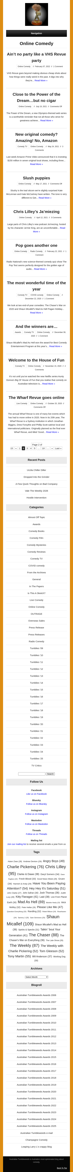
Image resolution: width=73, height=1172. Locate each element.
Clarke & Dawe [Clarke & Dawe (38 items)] (28, 874)
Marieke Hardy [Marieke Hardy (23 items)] (53, 902)
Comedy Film (36, 538)
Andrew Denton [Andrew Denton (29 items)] (32, 861)
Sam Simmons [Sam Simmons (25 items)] (37, 918)
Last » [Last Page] (58, 448)
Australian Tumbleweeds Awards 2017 (36, 1071)
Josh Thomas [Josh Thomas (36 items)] (49, 892)
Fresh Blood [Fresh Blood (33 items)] (27, 879)
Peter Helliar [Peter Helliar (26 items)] (29, 907)
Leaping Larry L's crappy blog (36, 1146)
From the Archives (36, 572)
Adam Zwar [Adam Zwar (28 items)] (15, 861)
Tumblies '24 (36, 751)
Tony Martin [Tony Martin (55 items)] (19, 956)
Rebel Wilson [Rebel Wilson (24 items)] (49, 911)
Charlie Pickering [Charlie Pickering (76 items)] (25, 867)
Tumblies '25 (36, 758)
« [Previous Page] (16, 448)
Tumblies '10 (36, 655)
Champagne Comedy (37, 1140)
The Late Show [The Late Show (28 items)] (54, 940)
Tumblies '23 (36, 745)
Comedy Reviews (36, 551)
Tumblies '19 (36, 717)
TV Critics (37, 765)
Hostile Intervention (36, 497)
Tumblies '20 (36, 724)
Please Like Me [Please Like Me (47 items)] (50, 907)
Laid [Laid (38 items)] (44, 896)
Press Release (36, 627)
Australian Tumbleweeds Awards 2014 (36, 1050)
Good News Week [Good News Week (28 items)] (47, 879)
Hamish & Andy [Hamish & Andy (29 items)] (22, 884)
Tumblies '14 (36, 682)
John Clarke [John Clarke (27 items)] (14, 893)
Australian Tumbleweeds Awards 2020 (36, 1091)
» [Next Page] (52, 448)
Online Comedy (24, 66)
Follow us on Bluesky (36, 804)
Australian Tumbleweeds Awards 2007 (36, 1002)
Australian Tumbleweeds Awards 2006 (36, 995)
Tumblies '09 (36, 648)
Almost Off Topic (36, 517)
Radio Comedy (36, 251)
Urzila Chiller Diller (36, 470)
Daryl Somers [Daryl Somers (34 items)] (50, 874)
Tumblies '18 (36, 710)
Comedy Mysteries (36, 545)
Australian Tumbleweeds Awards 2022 (36, 1105)
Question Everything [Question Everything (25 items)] (16, 911)
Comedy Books (36, 531)
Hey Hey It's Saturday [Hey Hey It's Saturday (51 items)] (47, 888)
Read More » (41, 80)
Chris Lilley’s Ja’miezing (36, 211)
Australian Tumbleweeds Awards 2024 (36, 1119)
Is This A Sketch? (36, 593)
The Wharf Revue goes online (36, 397)
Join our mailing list (16, 844)
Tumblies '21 (36, 731)
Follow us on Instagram (36, 814)
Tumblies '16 (36, 696)
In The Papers (36, 586)
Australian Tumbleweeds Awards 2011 (36, 1029)
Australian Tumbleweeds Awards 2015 (36, 1057)
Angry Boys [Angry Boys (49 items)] (54, 861)
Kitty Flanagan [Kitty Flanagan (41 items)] (27, 896)
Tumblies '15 (36, 689)
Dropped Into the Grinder (36, 477)
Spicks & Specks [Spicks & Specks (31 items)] (28, 929)
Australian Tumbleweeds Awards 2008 (36, 1009)
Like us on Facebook (36, 794)
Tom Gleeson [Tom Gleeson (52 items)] (51, 951)
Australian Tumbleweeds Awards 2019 (36, 1084)
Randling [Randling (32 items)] (34, 911)
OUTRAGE (36, 614)
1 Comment (58, 66)
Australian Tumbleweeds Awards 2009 (36, 1015)
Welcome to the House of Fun (36, 360)
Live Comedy (21, 403)
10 (43, 448)
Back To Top (62, 1168)
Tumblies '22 (36, 738)
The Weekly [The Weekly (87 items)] (24, 945)
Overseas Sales (36, 620)
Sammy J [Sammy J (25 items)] (23, 918)
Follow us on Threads (36, 834)
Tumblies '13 (36, 676)
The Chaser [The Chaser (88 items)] (44, 935)
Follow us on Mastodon (36, 824)
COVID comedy (37, 295)
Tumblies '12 (36, 669)
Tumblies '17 (36, 703)
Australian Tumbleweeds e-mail (36, 1133)
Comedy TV (22, 146)
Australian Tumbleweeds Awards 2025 (36, 1126)
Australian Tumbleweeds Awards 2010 (36, 1022)
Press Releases (36, 634)
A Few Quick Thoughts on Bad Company (36, 484)
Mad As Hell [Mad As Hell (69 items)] (31, 902)
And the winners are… (36, 326)
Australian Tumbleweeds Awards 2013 (36, 1043)
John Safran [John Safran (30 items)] (30, 893)
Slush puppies (36, 178)
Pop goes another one (36, 245)
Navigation (36, 33)
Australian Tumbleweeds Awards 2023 (36, 1112)
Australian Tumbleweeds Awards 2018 (36, 1077)
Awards (18, 332)
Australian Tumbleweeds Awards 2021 (36, 1098)
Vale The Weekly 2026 (36, 490)
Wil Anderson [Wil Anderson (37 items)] (42, 956)
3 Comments (56, 218)
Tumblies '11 (36, 662)
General (36, 579)
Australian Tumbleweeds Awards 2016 (36, 1064)
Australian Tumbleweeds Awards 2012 (36, 1036)
